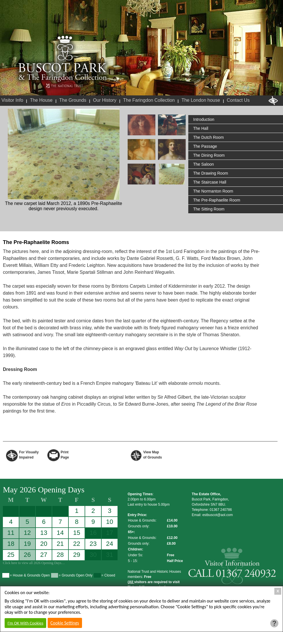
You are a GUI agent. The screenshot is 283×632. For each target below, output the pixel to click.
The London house (200, 100)
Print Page (65, 454)
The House (41, 100)
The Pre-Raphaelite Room (216, 200)
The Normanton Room (213, 191)
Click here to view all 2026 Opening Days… (34, 563)
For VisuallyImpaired (29, 454)
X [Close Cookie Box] (278, 591)
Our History (104, 100)
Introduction (203, 119)
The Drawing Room (210, 173)
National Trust (64, 86)
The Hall (200, 128)
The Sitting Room (208, 209)
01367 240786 (221, 510)
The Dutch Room (208, 137)
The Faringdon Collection (149, 100)
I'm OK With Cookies (25, 623)
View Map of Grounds (152, 454)
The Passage (205, 146)
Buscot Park (63, 58)
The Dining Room (209, 155)
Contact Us (238, 100)
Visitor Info (12, 100)
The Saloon (203, 164)
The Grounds (72, 100)
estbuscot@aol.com (217, 515)
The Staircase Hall (209, 182)
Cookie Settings (65, 623)
